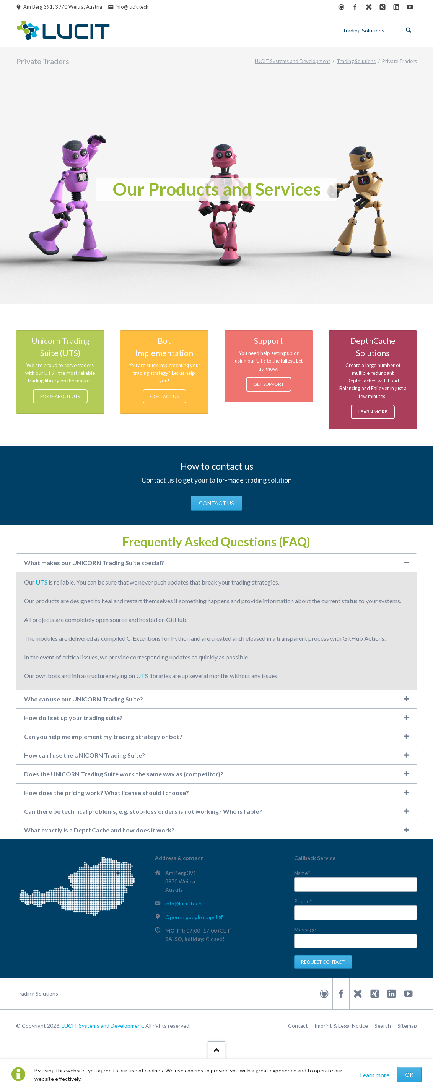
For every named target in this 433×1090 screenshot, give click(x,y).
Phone (307, 901)
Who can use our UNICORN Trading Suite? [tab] (83, 699)
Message (305, 929)
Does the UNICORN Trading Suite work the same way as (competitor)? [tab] (123, 773)
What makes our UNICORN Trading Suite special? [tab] (94, 562)
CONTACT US (216, 503)
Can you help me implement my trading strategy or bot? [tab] (103, 736)
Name (307, 873)
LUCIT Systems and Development (102, 1025)
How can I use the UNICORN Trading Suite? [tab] (84, 755)
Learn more (374, 1075)
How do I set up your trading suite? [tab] (73, 717)
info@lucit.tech (183, 903)
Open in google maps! (191, 917)
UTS (41, 582)
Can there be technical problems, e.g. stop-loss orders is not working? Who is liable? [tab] (143, 811)
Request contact (323, 962)
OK (409, 1074)
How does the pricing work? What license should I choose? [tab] (106, 792)
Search (408, 30)
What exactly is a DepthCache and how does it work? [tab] (99, 830)
